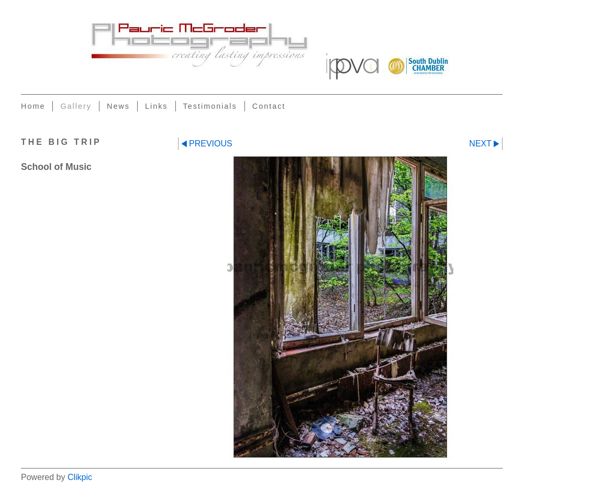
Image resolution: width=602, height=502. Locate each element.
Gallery (76, 106)
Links (156, 106)
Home (33, 106)
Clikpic (80, 477)
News (118, 106)
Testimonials (210, 106)
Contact (269, 106)
